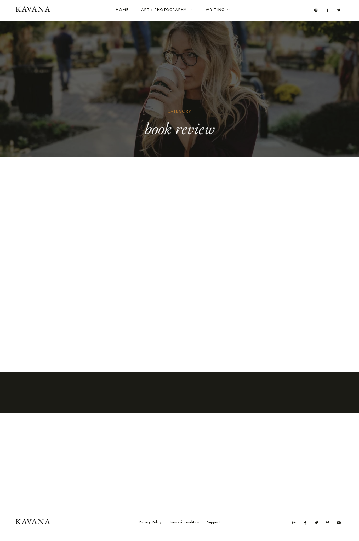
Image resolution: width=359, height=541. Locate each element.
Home (122, 10)
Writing (218, 10)
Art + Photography (167, 10)
